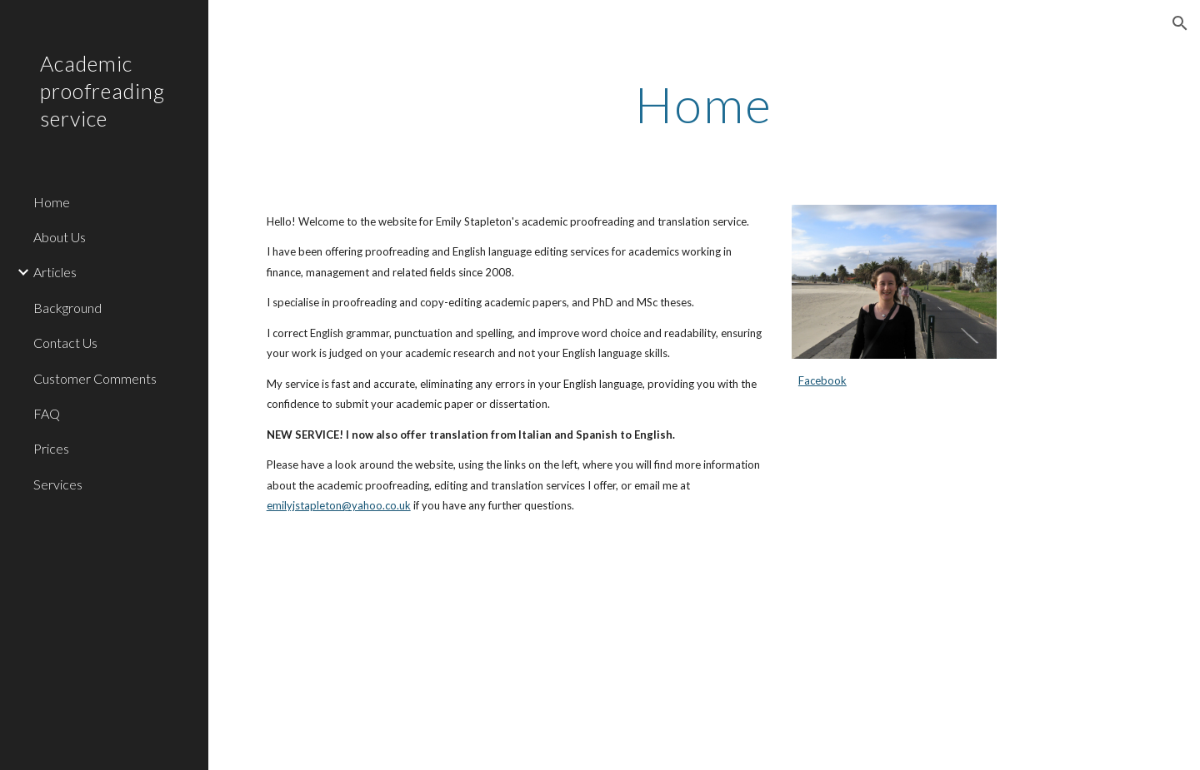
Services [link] (57, 484)
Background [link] (67, 307)
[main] (704, 104)
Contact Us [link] (65, 342)
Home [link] (51, 202)
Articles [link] (55, 272)
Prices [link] (51, 448)
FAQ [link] (46, 413)
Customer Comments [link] (95, 378)
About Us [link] (59, 237)
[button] (1180, 23)
